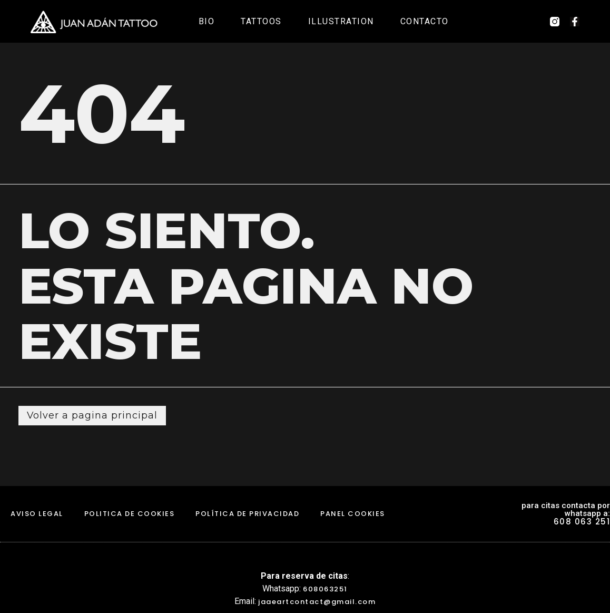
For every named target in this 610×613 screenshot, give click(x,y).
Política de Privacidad (247, 514)
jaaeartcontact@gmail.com (317, 602)
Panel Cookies (352, 514)
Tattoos (261, 21)
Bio (207, 21)
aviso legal (37, 514)
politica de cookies (129, 514)
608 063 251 (582, 522)
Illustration (341, 21)
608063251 (325, 589)
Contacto (424, 21)
